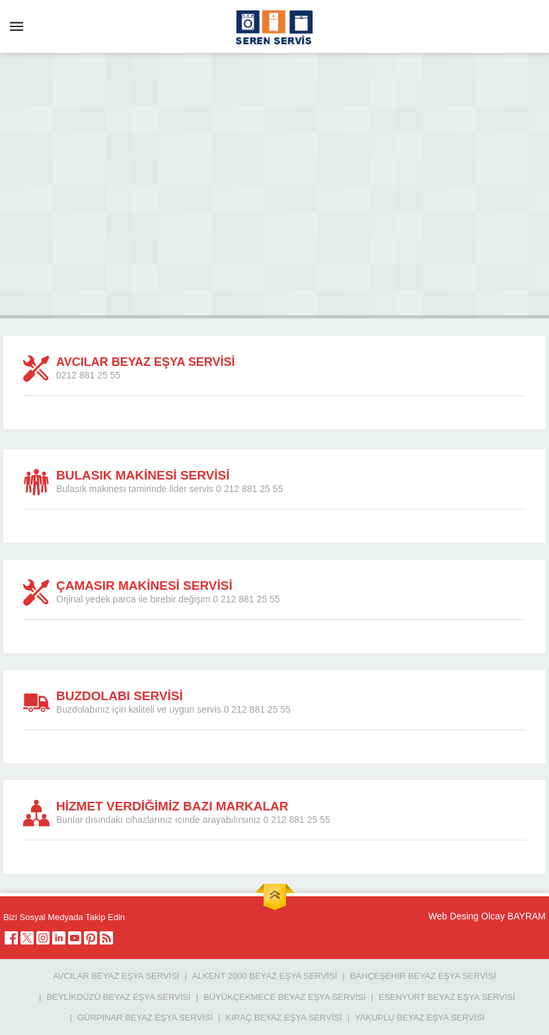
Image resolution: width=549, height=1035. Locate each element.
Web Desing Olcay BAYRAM (487, 916)
